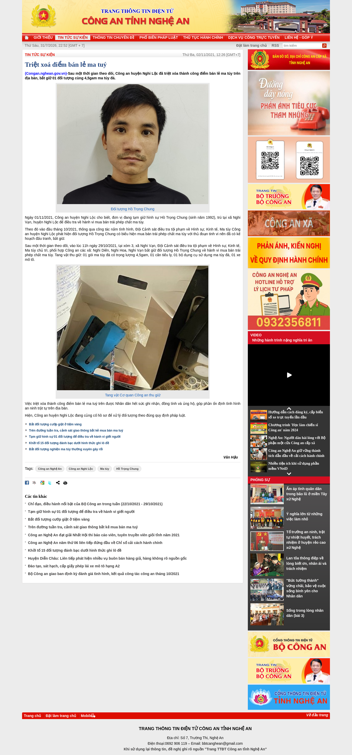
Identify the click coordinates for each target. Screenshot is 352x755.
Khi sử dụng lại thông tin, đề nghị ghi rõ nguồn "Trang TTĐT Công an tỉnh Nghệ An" (195, 749)
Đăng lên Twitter (50, 483)
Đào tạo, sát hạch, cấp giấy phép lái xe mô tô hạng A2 (74, 566)
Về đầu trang (317, 715)
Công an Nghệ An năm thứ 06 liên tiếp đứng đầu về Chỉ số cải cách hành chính (95, 543)
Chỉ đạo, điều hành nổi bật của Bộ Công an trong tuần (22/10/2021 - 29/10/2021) (95, 504)
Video (256, 335)
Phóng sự (260, 480)
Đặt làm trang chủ (251, 45)
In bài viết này (65, 483)
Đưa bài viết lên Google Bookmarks (42, 483)
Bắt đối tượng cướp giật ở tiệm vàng (55, 424)
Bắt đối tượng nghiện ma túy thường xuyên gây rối (66, 449)
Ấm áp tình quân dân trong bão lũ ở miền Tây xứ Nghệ (306, 494)
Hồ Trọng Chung (127, 468)
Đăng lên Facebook (27, 483)
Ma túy (104, 468)
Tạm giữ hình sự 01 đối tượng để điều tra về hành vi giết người (75, 436)
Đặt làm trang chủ (61, 716)
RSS (275, 45)
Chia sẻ (58, 483)
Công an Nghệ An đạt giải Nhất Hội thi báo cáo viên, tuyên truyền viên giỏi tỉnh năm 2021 (104, 535)
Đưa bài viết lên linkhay (35, 483)
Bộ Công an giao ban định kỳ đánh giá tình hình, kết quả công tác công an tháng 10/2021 (103, 574)
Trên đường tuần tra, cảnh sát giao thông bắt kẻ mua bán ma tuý (76, 430)
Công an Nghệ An (50, 468)
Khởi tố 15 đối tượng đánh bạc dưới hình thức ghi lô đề (69, 443)
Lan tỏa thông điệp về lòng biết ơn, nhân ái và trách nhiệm (306, 563)
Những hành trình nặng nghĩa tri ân (282, 340)
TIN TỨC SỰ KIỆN (40, 55)
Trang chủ (32, 716)
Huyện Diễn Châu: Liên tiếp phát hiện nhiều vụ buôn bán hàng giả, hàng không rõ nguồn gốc (107, 558)
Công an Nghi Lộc (81, 468)
